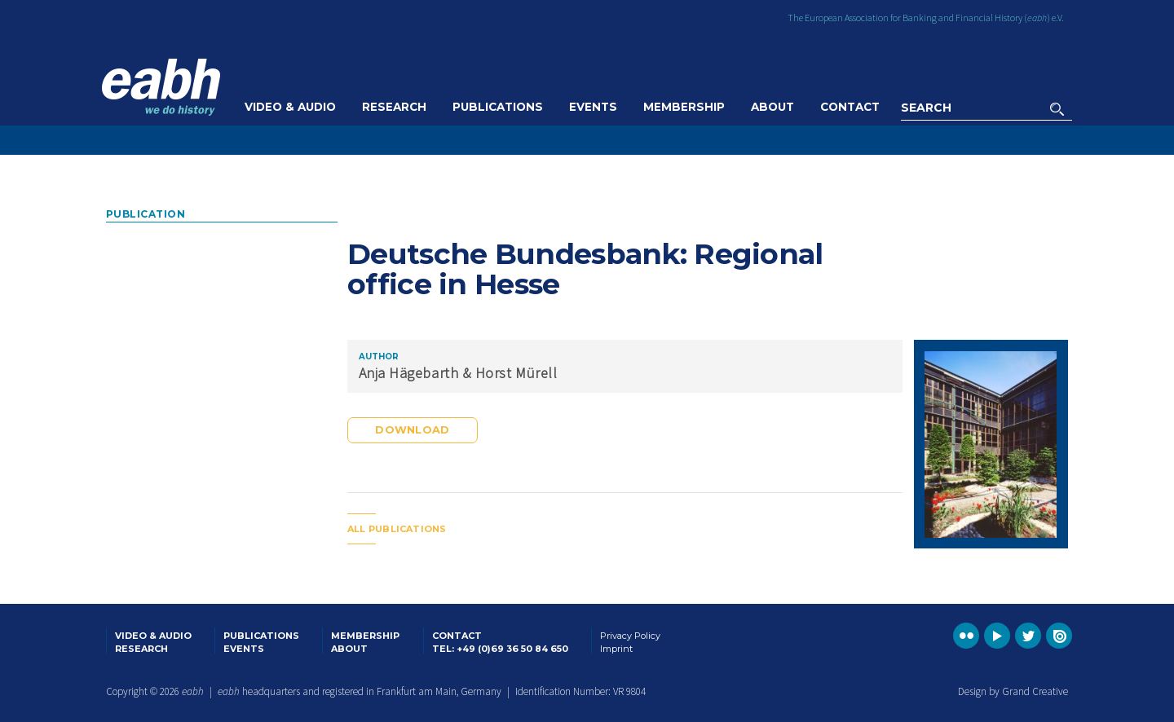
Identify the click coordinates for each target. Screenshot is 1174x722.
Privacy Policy (630, 635)
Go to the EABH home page (161, 87)
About (772, 106)
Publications (497, 106)
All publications (397, 529)
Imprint (616, 648)
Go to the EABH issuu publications (1059, 636)
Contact (850, 106)
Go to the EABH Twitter (1028, 636)
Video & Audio (290, 106)
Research (394, 106)
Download (412, 430)
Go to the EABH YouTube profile (997, 636)
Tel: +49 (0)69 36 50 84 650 (500, 648)
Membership (684, 106)
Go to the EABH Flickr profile (966, 636)
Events (593, 106)
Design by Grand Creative (1013, 691)
